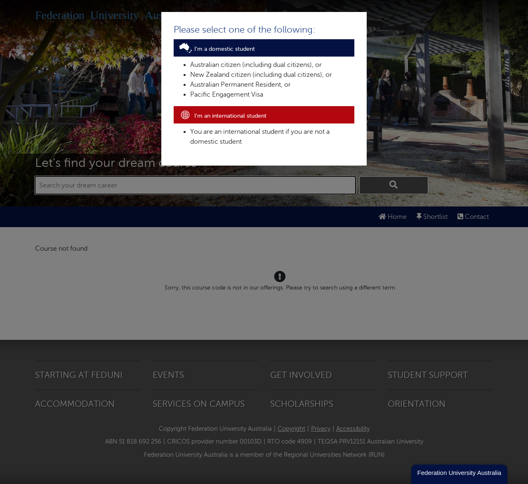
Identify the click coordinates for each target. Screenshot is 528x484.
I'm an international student (222, 115)
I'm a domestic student (216, 48)
